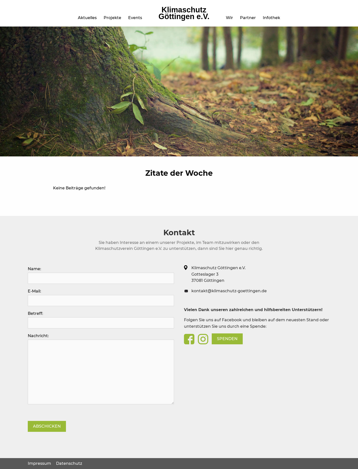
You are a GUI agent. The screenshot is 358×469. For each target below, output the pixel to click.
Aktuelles (87, 17)
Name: (101, 275)
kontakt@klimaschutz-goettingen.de (229, 291)
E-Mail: (101, 297)
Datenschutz (69, 463)
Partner (248, 17)
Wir (229, 17)
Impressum (39, 463)
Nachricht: (101, 368)
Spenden (227, 338)
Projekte (112, 17)
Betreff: (101, 319)
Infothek (271, 17)
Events (135, 17)
